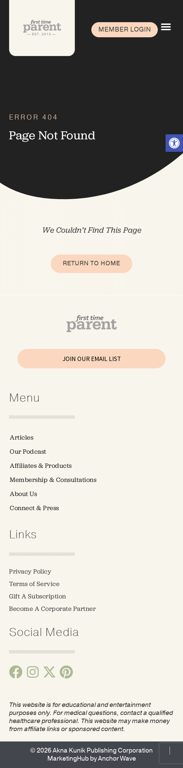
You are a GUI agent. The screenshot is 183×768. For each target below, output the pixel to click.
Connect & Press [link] (34, 508)
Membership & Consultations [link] (53, 480)
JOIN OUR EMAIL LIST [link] (91, 359)
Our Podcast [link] (28, 451)
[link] (174, 143)
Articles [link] (21, 437)
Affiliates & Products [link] (41, 465)
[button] (166, 27)
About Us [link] (23, 494)
